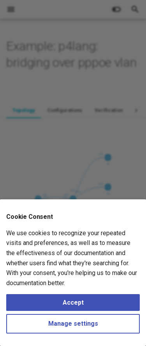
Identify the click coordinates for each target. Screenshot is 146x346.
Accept (73, 302)
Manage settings (73, 323)
